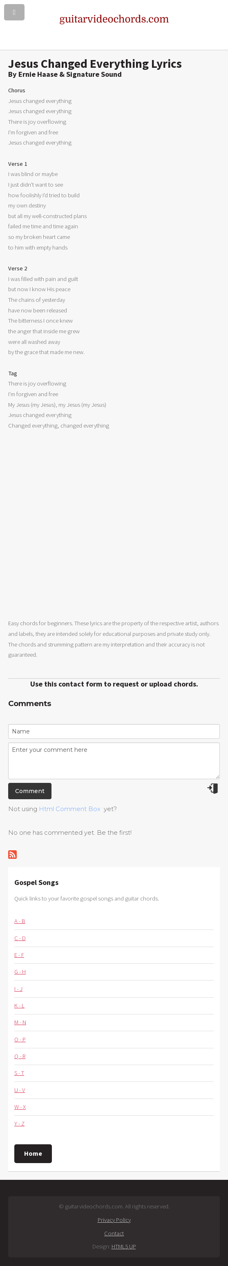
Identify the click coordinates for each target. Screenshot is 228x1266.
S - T (19, 1073)
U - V (19, 1090)
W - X (20, 1106)
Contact (114, 1233)
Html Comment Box (70, 809)
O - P (20, 1039)
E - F (19, 954)
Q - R (19, 1056)
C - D (20, 938)
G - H (20, 971)
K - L (19, 1005)
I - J (18, 988)
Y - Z (19, 1123)
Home (33, 1153)
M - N (20, 1022)
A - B (19, 921)
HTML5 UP (124, 1246)
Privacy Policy (114, 1220)
